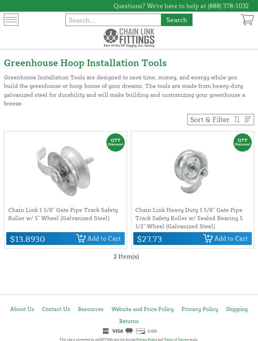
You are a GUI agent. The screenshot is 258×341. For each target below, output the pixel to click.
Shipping (237, 309)
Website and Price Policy (142, 309)
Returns (129, 321)
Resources (91, 309)
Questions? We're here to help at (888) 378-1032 (181, 6)
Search (176, 20)
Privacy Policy (200, 309)
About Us (22, 309)
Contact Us (56, 309)
